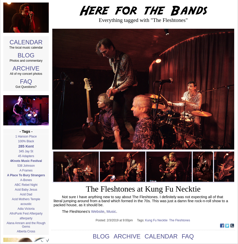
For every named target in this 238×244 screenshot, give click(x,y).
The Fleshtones (180, 220)
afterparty (26, 218)
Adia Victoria (25, 209)
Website (98, 212)
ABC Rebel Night (26, 185)
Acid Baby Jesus (26, 189)
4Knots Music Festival (26, 161)
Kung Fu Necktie (157, 220)
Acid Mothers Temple (26, 199)
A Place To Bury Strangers (26, 175)
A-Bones (26, 180)
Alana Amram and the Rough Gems (26, 224)
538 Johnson (26, 165)
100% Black (26, 141)
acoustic (26, 204)
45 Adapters (26, 156)
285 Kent (26, 146)
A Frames (25, 170)
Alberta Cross (26, 231)
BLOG (26, 55)
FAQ (26, 81)
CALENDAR (26, 42)
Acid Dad (26, 194)
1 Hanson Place (26, 136)
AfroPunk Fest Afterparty (26, 213)
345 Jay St (26, 151)
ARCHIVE (26, 68)
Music (111, 212)
